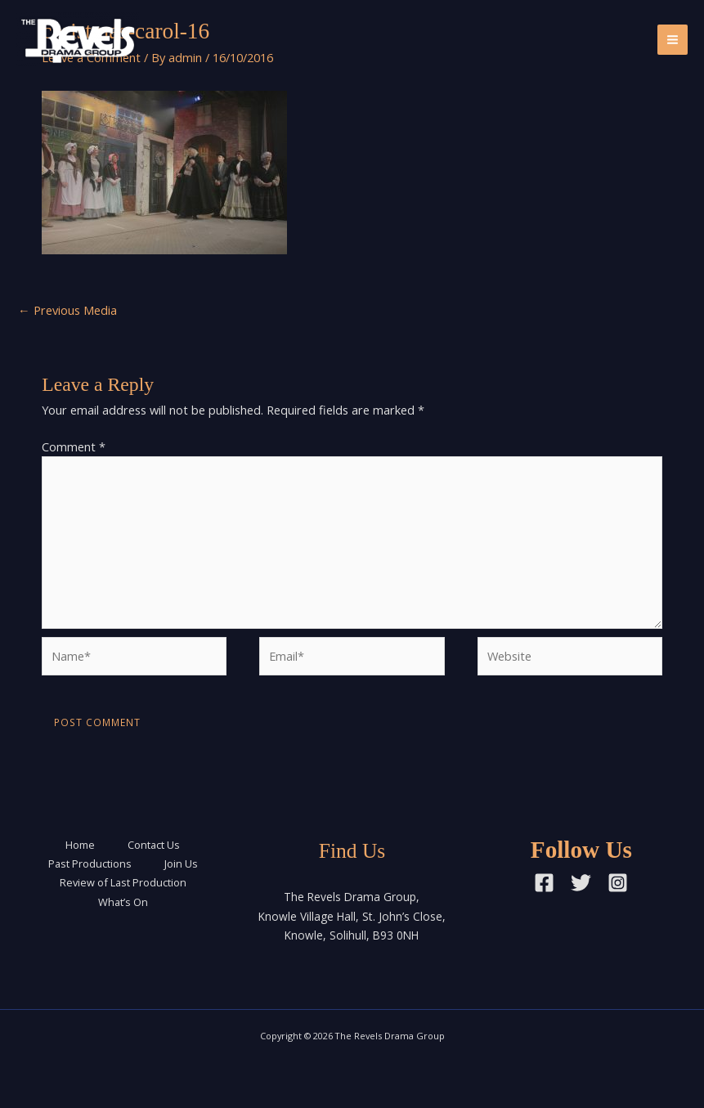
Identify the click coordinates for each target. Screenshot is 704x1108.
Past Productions (90, 863)
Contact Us (154, 844)
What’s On (123, 902)
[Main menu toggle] (672, 40)
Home (80, 844)
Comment (73, 446)
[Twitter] (581, 882)
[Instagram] (618, 882)
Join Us (181, 863)
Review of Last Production (123, 882)
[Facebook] (544, 882)
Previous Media (67, 310)
